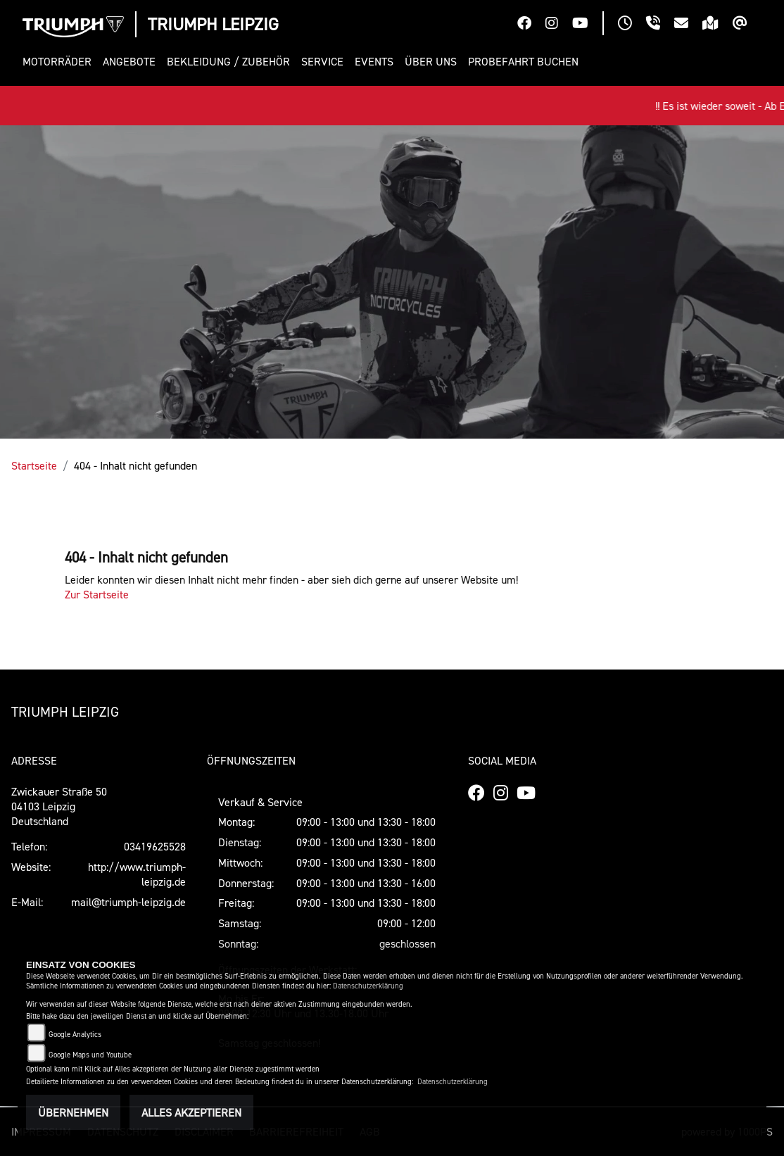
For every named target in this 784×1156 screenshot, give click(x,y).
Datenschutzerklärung (368, 986)
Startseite (34, 465)
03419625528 (155, 846)
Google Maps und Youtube (90, 1055)
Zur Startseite (97, 594)
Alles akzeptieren (191, 1112)
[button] (60, 62)
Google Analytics (75, 1034)
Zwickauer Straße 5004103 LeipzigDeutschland (59, 806)
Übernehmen (73, 1112)
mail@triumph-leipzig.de (128, 902)
